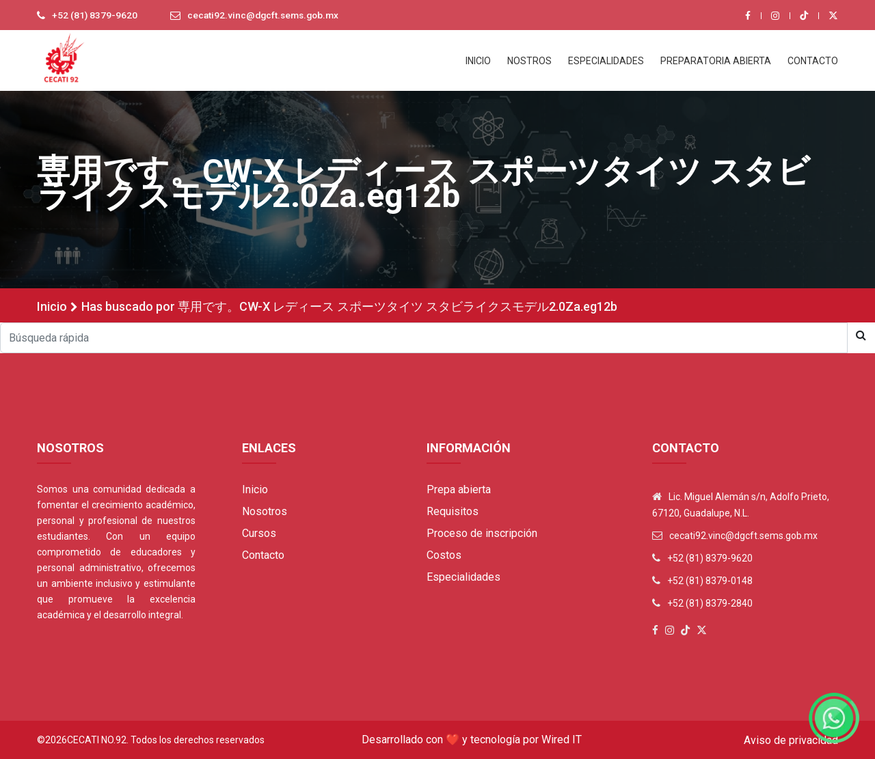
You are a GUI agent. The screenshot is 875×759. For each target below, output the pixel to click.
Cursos (259, 533)
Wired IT (561, 739)
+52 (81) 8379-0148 (710, 580)
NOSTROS (529, 60)
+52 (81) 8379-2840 (710, 603)
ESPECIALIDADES (606, 60)
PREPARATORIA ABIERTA (715, 60)
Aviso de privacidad (791, 740)
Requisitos (453, 511)
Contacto (263, 555)
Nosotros (264, 511)
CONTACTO (813, 60)
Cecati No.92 (96, 739)
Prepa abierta (459, 489)
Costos (444, 555)
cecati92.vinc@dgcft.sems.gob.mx (266, 15)
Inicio (52, 306)
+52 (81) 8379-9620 (95, 15)
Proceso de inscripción (482, 533)
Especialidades (463, 576)
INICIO (478, 60)
